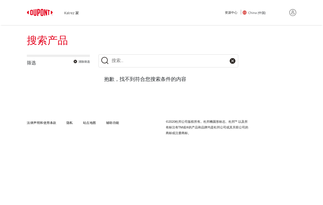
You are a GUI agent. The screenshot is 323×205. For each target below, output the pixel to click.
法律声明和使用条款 (41, 122)
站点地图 (89, 122)
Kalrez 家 (71, 13)
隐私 (69, 122)
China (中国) (257, 13)
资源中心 (231, 13)
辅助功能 (112, 122)
